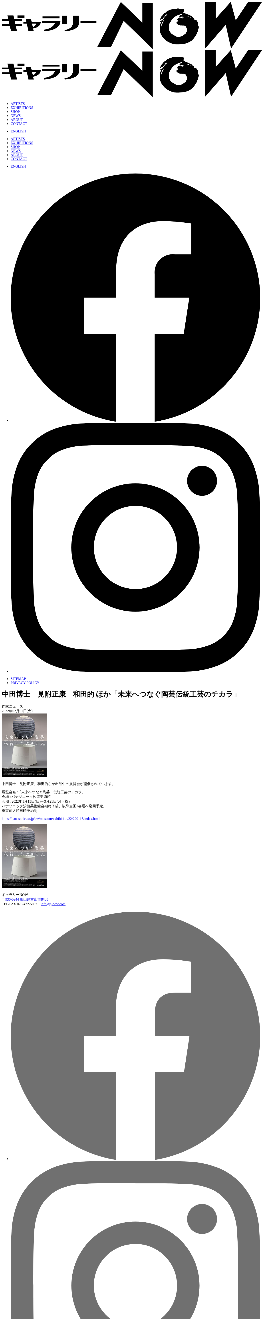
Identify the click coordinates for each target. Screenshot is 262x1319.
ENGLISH (18, 131)
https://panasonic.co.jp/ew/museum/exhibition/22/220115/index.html (51, 819)
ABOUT (17, 120)
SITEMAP (18, 679)
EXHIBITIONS (22, 108)
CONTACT (19, 124)
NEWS (16, 116)
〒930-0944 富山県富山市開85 (25, 899)
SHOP (15, 112)
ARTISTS (18, 104)
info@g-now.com (53, 904)
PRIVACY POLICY (25, 683)
